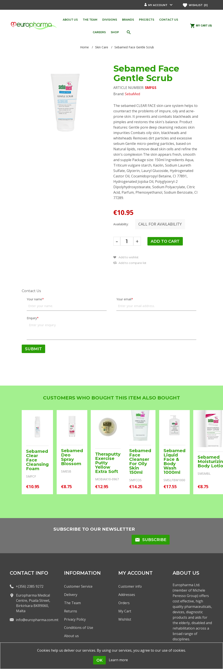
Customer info (130, 586)
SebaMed (132, 94)
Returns (70, 611)
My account (157, 5)
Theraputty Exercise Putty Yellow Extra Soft (108, 463)
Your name (34, 299)
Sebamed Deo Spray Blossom (72, 457)
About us (71, 635)
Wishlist (124, 619)
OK (99, 660)
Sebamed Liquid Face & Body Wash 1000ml (174, 461)
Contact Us (31, 291)
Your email (123, 299)
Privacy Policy (75, 619)
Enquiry (32, 318)
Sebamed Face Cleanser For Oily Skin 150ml (140, 461)
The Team (72, 602)
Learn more (118, 660)
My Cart (124, 611)
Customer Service (78, 586)
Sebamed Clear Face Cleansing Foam (37, 460)
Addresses (126, 594)
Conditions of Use (78, 627)
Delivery (70, 594)
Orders (124, 602)
